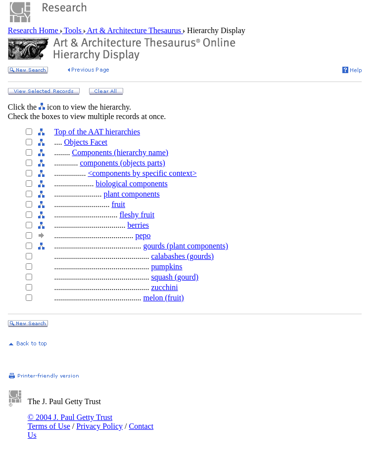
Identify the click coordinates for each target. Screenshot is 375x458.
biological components (131, 183)
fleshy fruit (136, 214)
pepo (142, 235)
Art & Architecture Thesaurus (134, 30)
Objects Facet (85, 142)
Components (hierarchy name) (120, 152)
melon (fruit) (163, 297)
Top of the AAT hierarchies (97, 131)
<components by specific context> (142, 173)
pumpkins (166, 266)
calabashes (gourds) (182, 256)
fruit (118, 204)
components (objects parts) (122, 163)
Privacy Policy (99, 426)
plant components (131, 194)
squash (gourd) (174, 277)
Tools (73, 30)
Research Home (34, 30)
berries (138, 225)
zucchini (164, 287)
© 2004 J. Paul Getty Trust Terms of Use (70, 421)
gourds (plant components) (185, 246)
